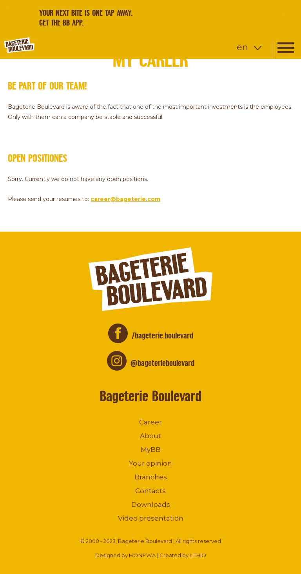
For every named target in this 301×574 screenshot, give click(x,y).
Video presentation (150, 518)
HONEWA (142, 555)
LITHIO (198, 555)
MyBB (151, 449)
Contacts (150, 491)
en (242, 47)
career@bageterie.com (125, 199)
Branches (150, 477)
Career (150, 422)
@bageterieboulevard (162, 363)
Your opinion (150, 463)
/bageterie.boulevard (162, 335)
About (150, 436)
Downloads (150, 504)
